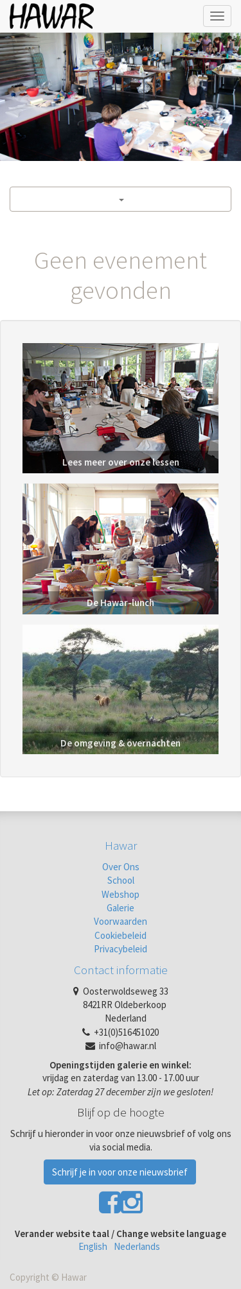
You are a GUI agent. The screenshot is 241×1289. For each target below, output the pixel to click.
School (120, 880)
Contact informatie (121, 969)
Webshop (120, 894)
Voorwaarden (120, 921)
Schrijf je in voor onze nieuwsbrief (120, 1172)
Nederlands (137, 1246)
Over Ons (120, 867)
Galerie (120, 908)
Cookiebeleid (120, 935)
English (92, 1246)
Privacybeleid (120, 949)
